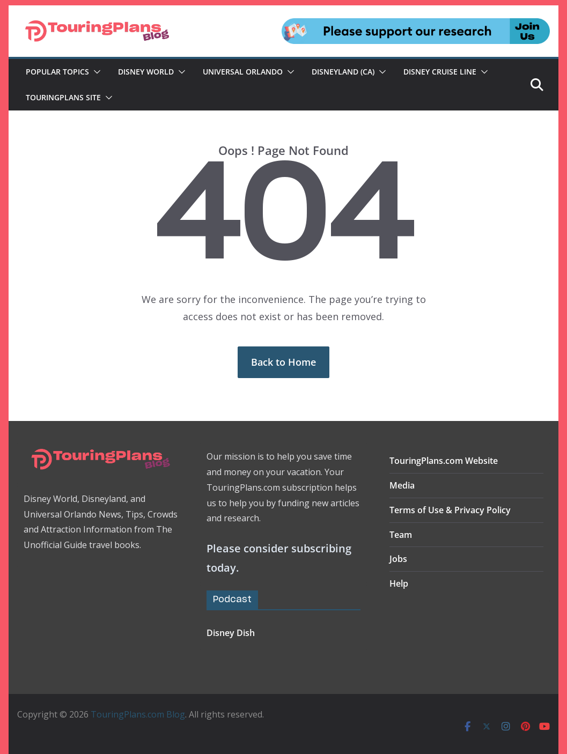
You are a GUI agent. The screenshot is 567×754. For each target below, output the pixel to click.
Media (402, 485)
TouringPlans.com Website (443, 461)
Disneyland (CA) (343, 71)
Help (398, 583)
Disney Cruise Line (439, 71)
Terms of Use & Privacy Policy (450, 510)
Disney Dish (231, 633)
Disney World (146, 71)
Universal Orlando (243, 71)
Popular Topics (57, 71)
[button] (95, 71)
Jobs (398, 559)
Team (400, 535)
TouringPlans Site (63, 97)
